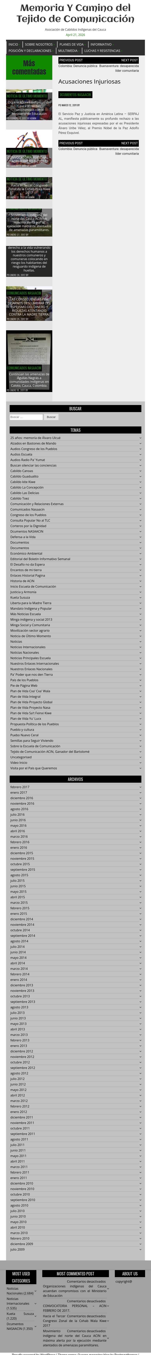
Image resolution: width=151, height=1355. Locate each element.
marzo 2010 (19, 1236)
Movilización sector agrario (30, 633)
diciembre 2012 (21, 1054)
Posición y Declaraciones (30, 51)
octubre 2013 (20, 999)
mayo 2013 (18, 1027)
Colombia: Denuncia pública (77, 66)
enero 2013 (18, 1049)
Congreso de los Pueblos (28, 518)
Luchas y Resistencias (102, 51)
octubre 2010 (20, 1197)
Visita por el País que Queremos (33, 771)
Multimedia (67, 51)
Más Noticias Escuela (25, 617)
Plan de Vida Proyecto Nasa (30, 711)
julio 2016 (17, 818)
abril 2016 (17, 834)
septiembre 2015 (22, 873)
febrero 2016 (19, 845)
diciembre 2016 (21, 801)
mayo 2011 (18, 1159)
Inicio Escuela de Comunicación (33, 589)
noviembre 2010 (22, 1192)
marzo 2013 (19, 1038)
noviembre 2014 (22, 928)
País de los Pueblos (24, 683)
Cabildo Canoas (21, 474)
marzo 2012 (19, 1104)
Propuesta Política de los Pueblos (34, 727)
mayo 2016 (18, 829)
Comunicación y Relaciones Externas (37, 507)
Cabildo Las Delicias (24, 496)
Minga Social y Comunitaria (30, 628)
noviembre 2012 (22, 1060)
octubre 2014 (20, 933)
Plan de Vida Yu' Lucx (25, 722)
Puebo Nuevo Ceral (24, 738)
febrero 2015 (19, 911)
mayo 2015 (18, 895)
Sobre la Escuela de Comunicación (35, 749)
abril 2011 (17, 1164)
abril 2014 (17, 966)
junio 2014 (18, 955)
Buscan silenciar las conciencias (33, 468)
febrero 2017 (19, 790)
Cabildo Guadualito (24, 479)
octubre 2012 (20, 1065)
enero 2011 (18, 1181)
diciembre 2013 (21, 988)
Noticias (16, 645)
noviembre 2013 (22, 994)
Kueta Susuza (20, 600)
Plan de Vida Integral (25, 700)
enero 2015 (18, 917)
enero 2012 (18, 1115)
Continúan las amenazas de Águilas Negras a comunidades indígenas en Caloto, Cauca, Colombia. (29, 383)
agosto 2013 (19, 1010)
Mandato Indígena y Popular (31, 611)
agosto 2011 (19, 1142)
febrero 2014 (19, 977)
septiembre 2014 (22, 939)
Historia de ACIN (22, 584)
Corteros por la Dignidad (28, 529)
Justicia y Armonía (23, 595)
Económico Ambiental (26, 556)
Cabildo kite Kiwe (22, 485)
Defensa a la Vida (23, 540)
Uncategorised (21, 760)
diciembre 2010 (21, 1186)
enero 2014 (18, 983)
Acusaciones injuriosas (89, 81)
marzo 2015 (19, 906)
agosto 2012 (19, 1076)
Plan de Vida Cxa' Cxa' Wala (30, 694)
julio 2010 (17, 1214)
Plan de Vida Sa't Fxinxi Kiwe (31, 716)
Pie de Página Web (23, 689)
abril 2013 (17, 1032)
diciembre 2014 (21, 922)
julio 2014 (17, 950)
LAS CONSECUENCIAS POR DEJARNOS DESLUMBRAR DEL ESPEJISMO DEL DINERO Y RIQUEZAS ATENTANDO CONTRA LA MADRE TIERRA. (29, 310)
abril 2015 (17, 900)
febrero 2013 (19, 1043)
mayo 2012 (18, 1093)
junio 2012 (18, 1087)
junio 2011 (18, 1153)
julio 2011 (17, 1148)
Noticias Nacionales (24, 656)
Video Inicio (18, 766)
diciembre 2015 (21, 856)
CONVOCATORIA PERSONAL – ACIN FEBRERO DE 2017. (29, 160)
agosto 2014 (19, 944)
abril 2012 (17, 1098)
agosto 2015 (19, 878)
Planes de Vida (72, 44)
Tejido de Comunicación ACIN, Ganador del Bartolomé (49, 755)
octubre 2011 (20, 1131)
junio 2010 (18, 1219)
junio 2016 (18, 823)
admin (33, 118)
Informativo (101, 44)
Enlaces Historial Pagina (27, 578)
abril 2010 (17, 1230)
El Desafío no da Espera (27, 567)
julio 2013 (17, 1016)
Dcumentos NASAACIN (75, 94)
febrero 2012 (19, 1109)
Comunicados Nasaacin (24, 211)
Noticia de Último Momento (27, 96)
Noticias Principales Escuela (30, 661)
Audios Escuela (21, 457)
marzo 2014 (19, 972)
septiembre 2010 (22, 1203)
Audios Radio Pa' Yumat (27, 463)
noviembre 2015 (22, 862)
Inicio (13, 44)
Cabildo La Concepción (27, 490)
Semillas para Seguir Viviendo (31, 744)
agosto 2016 (19, 812)
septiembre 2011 (22, 1137)
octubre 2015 (20, 867)
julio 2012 (17, 1082)
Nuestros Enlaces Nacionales (31, 672)
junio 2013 (18, 1021)
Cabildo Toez (19, 501)
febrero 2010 (19, 1241)
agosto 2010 (19, 1208)
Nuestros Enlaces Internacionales (34, 667)
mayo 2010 (18, 1225)
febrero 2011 (19, 1175)
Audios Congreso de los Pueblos (33, 452)
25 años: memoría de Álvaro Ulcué (35, 441)
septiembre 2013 (22, 1005)
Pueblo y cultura (22, 733)
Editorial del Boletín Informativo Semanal (40, 562)
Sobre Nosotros (38, 44)
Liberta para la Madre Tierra (30, 606)
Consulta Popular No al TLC (30, 523)
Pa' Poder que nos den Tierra (31, 678)
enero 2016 (18, 851)
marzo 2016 (19, 840)
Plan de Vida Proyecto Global (31, 705)
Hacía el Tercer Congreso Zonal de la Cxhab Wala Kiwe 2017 (29, 192)
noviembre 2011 (22, 1126)
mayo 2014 (18, 961)
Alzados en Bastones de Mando (33, 446)
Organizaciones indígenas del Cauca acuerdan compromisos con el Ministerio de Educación (29, 108)
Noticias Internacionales (28, 650)
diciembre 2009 (21, 1247)
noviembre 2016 (22, 807)
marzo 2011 (19, 1170)
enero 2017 (18, 795)
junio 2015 (18, 889)
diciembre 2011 (21, 1120)
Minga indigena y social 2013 (31, 622)
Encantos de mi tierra (26, 573)
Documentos (19, 545)
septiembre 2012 (22, 1071)
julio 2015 (17, 884)
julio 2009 (17, 1252)
